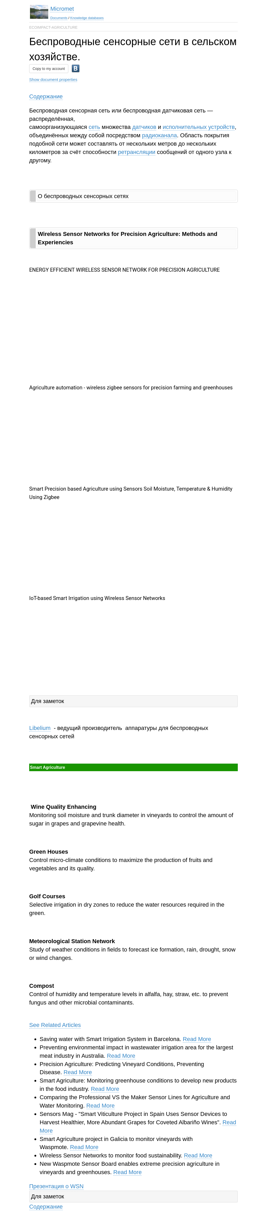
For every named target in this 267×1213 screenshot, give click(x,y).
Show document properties (53, 79)
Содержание (46, 96)
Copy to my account (49, 69)
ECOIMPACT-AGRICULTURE (53, 27)
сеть (94, 127)
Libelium (40, 728)
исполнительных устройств (199, 127)
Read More (197, 1039)
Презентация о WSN (56, 1186)
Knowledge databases (87, 18)
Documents (59, 18)
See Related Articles (55, 1025)
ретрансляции (136, 152)
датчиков (144, 127)
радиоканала (159, 135)
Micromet (62, 8)
